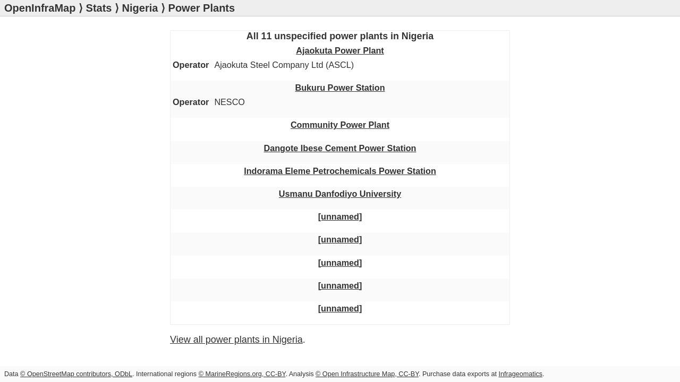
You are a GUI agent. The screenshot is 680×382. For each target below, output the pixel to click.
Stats (99, 8)
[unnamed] (70, 171)
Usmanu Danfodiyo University (107, 156)
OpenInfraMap (39, 8)
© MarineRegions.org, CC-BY (242, 374)
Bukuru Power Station (92, 89)
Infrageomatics (520, 374)
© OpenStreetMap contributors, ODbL (76, 374)
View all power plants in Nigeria (114, 251)
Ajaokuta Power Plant (91, 70)
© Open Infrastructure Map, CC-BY (367, 374)
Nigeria (140, 8)
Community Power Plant (96, 103)
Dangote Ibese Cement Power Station (122, 118)
